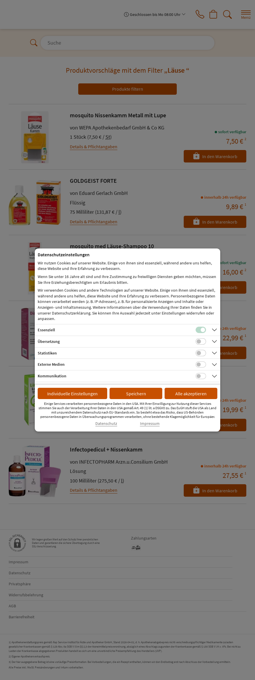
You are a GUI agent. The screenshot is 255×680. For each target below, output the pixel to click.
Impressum (150, 423)
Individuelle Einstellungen (72, 393)
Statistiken (47, 353)
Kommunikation (52, 376)
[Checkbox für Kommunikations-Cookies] (201, 376)
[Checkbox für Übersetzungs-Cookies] (201, 341)
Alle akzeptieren (191, 393)
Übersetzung (49, 341)
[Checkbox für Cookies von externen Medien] (201, 364)
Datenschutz (106, 423)
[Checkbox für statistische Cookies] (201, 353)
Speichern (136, 393)
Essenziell (46, 329)
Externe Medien (51, 364)
